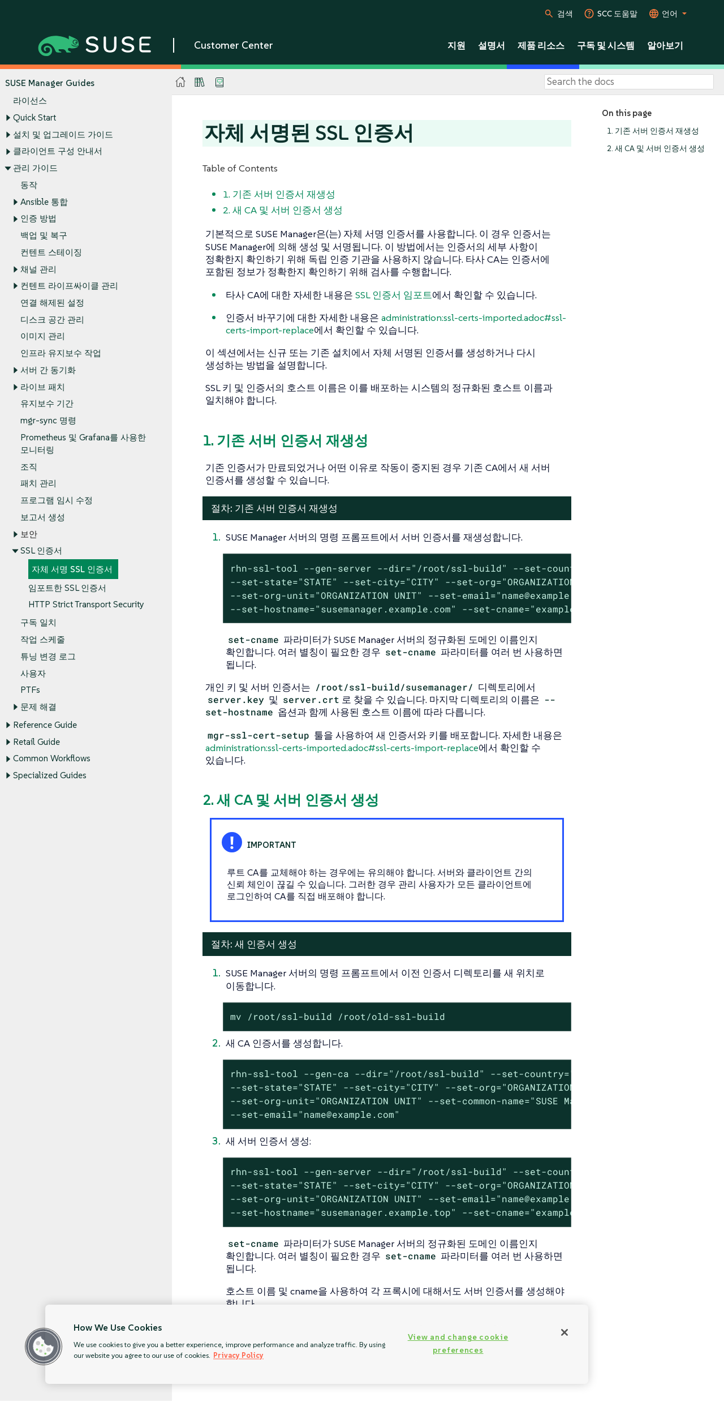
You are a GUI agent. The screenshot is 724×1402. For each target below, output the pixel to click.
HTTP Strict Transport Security (86, 604)
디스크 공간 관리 (52, 319)
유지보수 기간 (47, 403)
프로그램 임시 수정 (56, 500)
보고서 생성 (42, 517)
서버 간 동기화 (48, 370)
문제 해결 (38, 706)
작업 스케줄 (42, 639)
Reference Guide (45, 724)
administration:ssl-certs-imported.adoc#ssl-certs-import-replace (342, 747)
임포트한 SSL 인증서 (67, 587)
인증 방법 (38, 218)
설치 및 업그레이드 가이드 (63, 134)
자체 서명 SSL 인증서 (72, 569)
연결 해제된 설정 (52, 302)
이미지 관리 (42, 336)
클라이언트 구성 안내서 (57, 151)
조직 (28, 466)
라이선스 (30, 101)
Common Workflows (51, 758)
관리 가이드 (35, 167)
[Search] (629, 82)
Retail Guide (36, 741)
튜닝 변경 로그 (48, 656)
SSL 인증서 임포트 (393, 295)
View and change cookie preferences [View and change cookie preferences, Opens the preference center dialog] (458, 1343)
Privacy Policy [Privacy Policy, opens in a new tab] (238, 1355)
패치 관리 (38, 483)
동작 (28, 184)
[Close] (564, 1332)
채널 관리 (38, 269)
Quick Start (34, 117)
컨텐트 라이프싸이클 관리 (69, 286)
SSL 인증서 (41, 551)
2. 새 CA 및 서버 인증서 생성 (656, 148)
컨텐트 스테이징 (51, 252)
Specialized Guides (50, 775)
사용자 (33, 673)
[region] (316, 1344)
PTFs (30, 690)
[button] (43, 1346)
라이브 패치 (42, 386)
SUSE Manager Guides (49, 83)
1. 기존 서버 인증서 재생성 (653, 131)
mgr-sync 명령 (48, 420)
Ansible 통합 (44, 201)
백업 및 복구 (43, 235)
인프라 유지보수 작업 (60, 353)
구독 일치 (38, 623)
